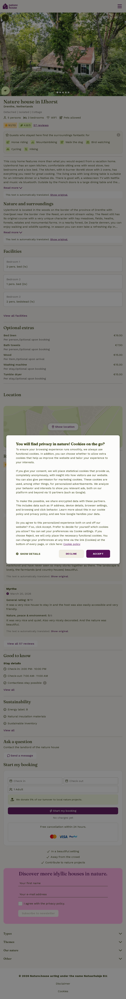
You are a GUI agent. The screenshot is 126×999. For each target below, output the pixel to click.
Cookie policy (71, 544)
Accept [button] (98, 553)
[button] (28, 553)
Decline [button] (71, 553)
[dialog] (63, 499)
